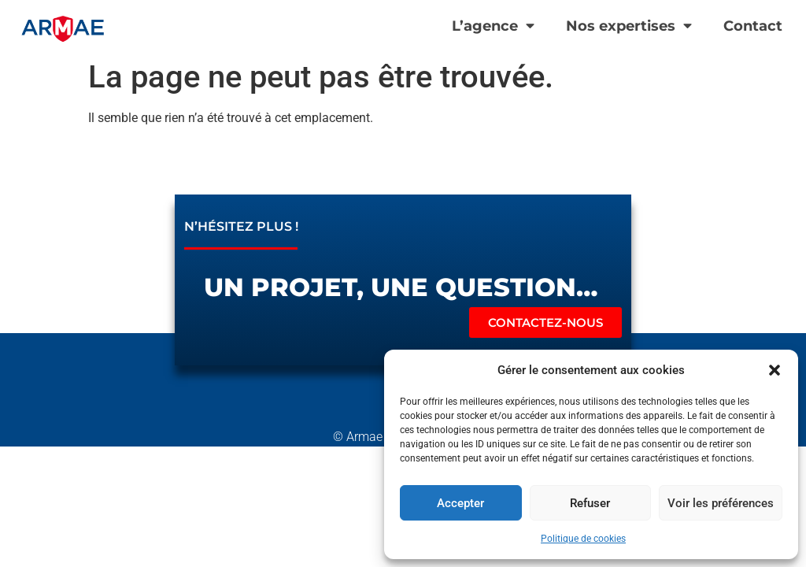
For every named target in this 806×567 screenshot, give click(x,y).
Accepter (460, 503)
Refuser (590, 503)
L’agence (493, 26)
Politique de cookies (583, 538)
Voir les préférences (720, 503)
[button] (774, 370)
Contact (752, 25)
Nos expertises (629, 26)
